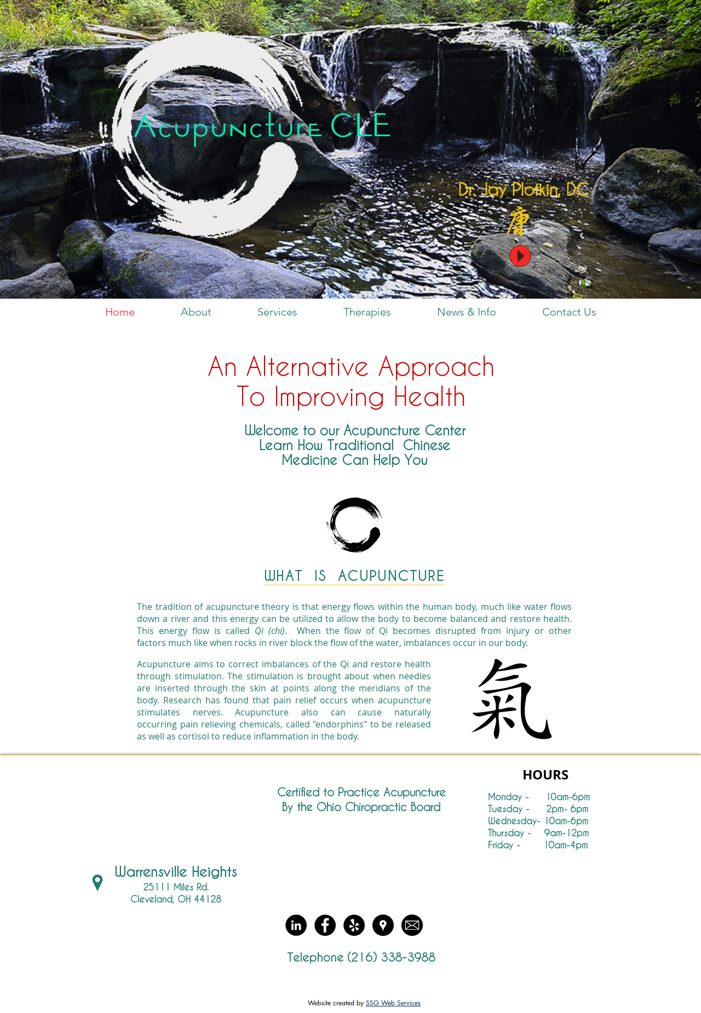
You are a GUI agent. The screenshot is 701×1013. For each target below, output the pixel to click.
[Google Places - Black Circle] (383, 925)
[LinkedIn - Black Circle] (296, 925)
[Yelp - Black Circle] (354, 925)
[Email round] (412, 925)
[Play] (520, 256)
